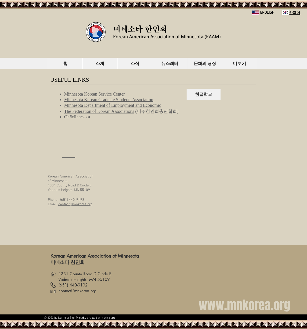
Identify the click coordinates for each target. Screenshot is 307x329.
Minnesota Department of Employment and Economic (112, 105)
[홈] (65, 63)
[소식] (135, 63)
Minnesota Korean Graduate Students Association (108, 99)
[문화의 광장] (205, 63)
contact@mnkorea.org (75, 204)
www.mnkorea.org (244, 305)
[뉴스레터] (170, 63)
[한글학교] (204, 94)
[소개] (100, 63)
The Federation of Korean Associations (99, 111)
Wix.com (109, 318)
